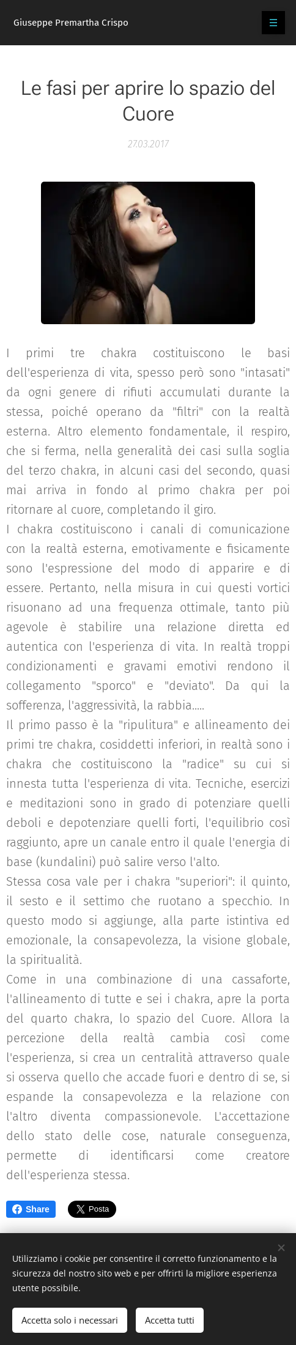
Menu (269, 23)
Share (31, 1209)
